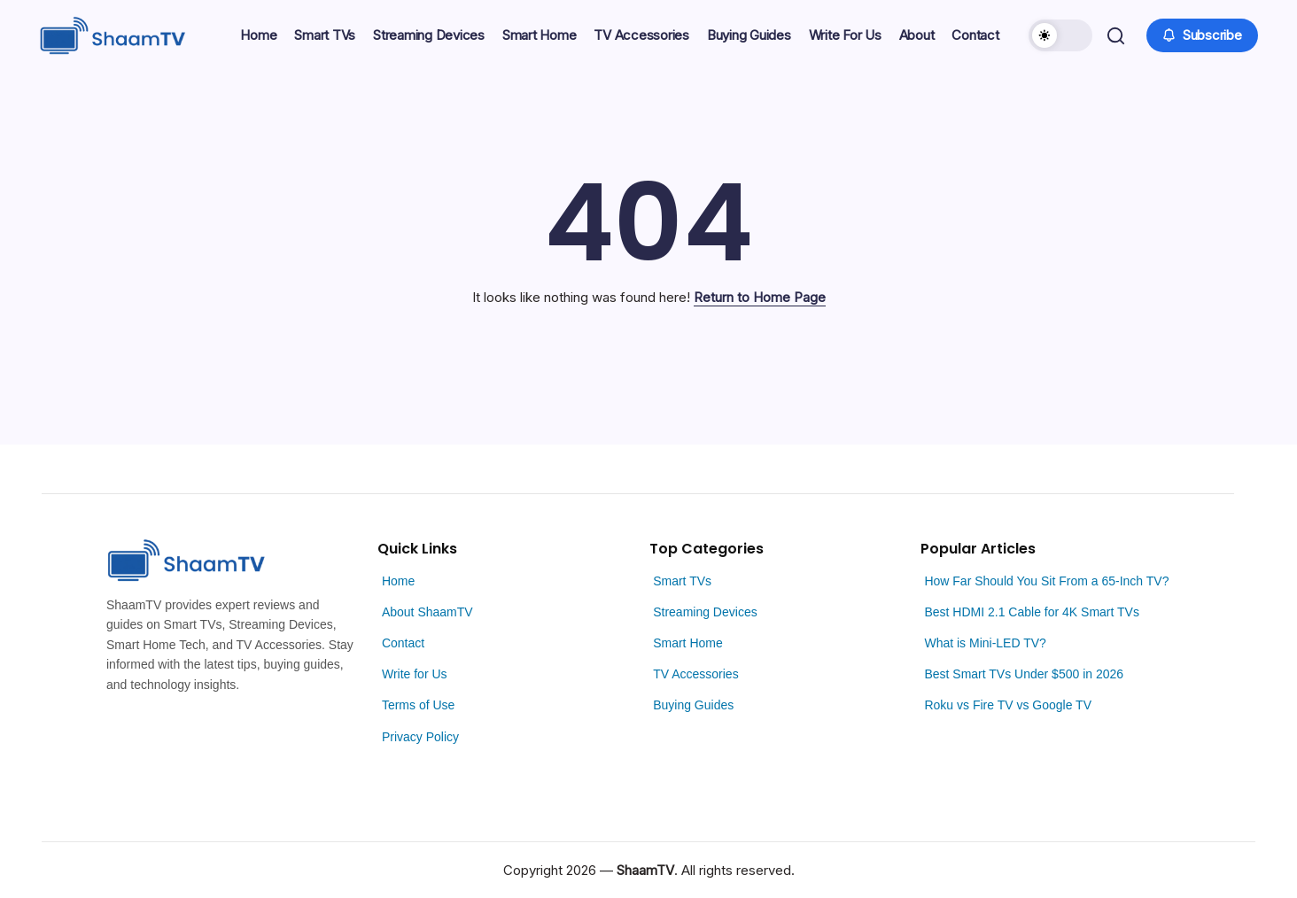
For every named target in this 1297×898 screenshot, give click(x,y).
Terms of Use (418, 705)
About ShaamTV (427, 612)
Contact (403, 643)
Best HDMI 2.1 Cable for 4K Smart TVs (1031, 612)
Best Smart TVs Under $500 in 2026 (1023, 674)
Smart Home (688, 643)
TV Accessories (695, 674)
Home (398, 581)
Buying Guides (693, 705)
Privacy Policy (420, 737)
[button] (1059, 35)
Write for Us (414, 674)
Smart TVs (682, 581)
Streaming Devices (705, 612)
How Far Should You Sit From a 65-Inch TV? (1046, 581)
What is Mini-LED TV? (984, 643)
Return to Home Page (760, 297)
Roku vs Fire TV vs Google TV (1007, 705)
